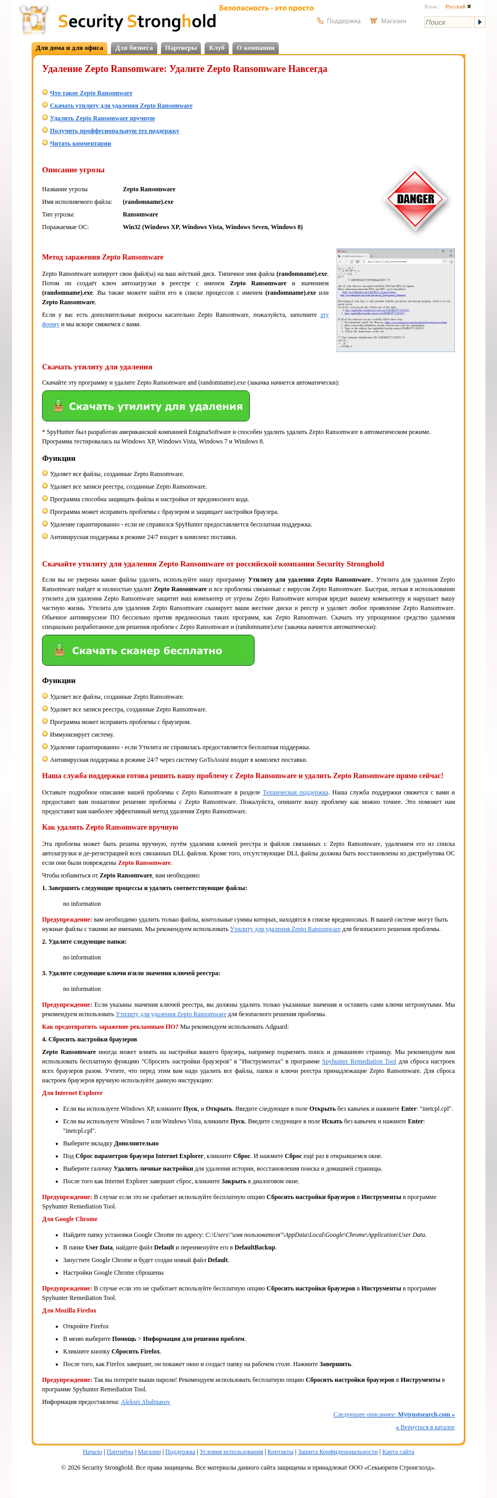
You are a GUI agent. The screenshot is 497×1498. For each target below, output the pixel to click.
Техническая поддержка (295, 792)
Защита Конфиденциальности (338, 1451)
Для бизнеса (134, 47)
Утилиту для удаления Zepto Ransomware (285, 929)
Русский (458, 6)
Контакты (281, 1451)
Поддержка (180, 1451)
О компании (256, 47)
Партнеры (181, 47)
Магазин (149, 1451)
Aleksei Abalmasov (145, 1402)
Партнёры (120, 1451)
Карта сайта (398, 1451)
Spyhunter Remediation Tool (359, 1061)
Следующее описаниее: (394, 1414)
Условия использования (231, 1451)
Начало (92, 1451)
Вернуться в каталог (425, 1427)
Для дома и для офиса (69, 47)
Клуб (217, 47)
